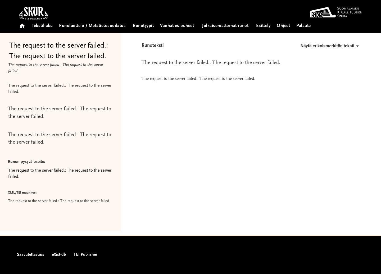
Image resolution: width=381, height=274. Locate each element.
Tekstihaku (42, 26)
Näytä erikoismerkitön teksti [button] (331, 46)
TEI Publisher (85, 255)
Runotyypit (143, 26)
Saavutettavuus (30, 255)
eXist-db (59, 255)
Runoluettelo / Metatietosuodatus (92, 26)
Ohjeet (283, 26)
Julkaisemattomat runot (225, 26)
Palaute (303, 26)
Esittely (263, 26)
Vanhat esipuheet (177, 26)
